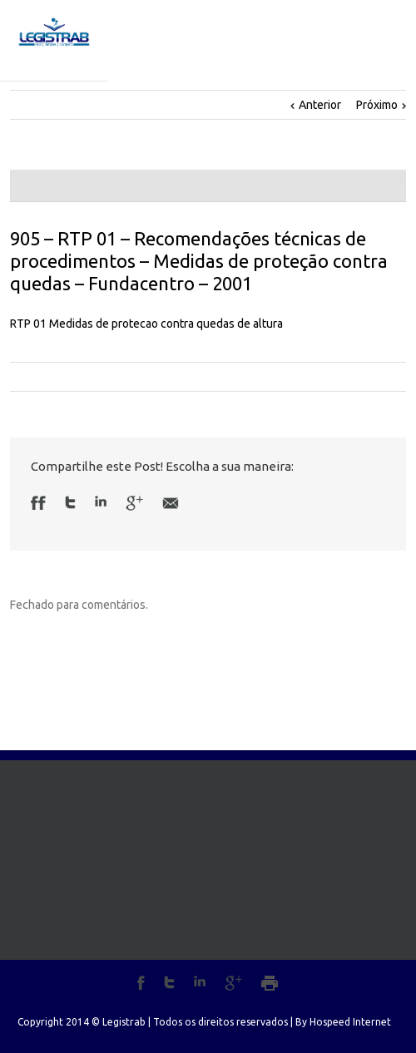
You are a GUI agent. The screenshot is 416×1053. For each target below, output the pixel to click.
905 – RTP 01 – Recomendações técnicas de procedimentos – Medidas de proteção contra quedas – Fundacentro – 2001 (199, 261)
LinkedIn (100, 501)
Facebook (42, 503)
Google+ (233, 983)
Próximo (377, 104)
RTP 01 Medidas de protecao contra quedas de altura (146, 323)
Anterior (320, 104)
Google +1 (134, 503)
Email (170, 503)
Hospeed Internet (350, 1021)
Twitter (70, 502)
